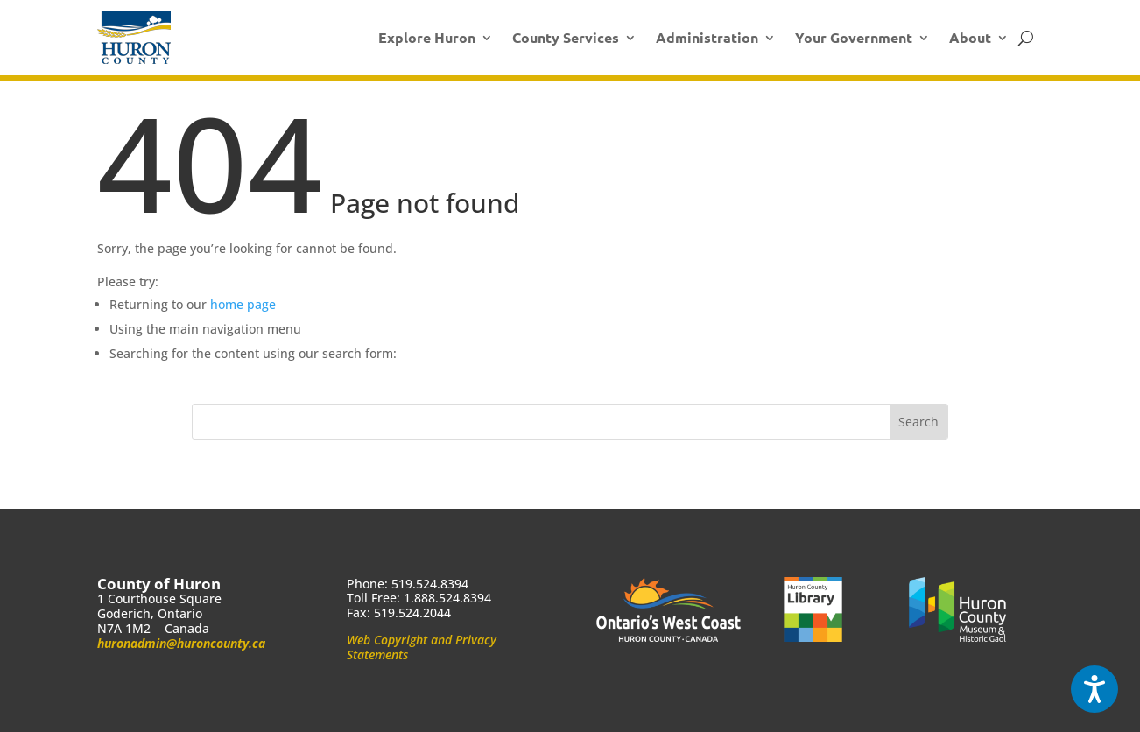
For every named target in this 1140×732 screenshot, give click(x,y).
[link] (134, 37)
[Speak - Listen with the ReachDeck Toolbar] (1094, 689)
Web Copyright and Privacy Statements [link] (421, 647)
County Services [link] (565, 37)
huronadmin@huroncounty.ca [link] (181, 643)
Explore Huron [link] (426, 37)
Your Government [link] (853, 37)
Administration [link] (707, 37)
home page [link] (243, 304)
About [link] (970, 37)
